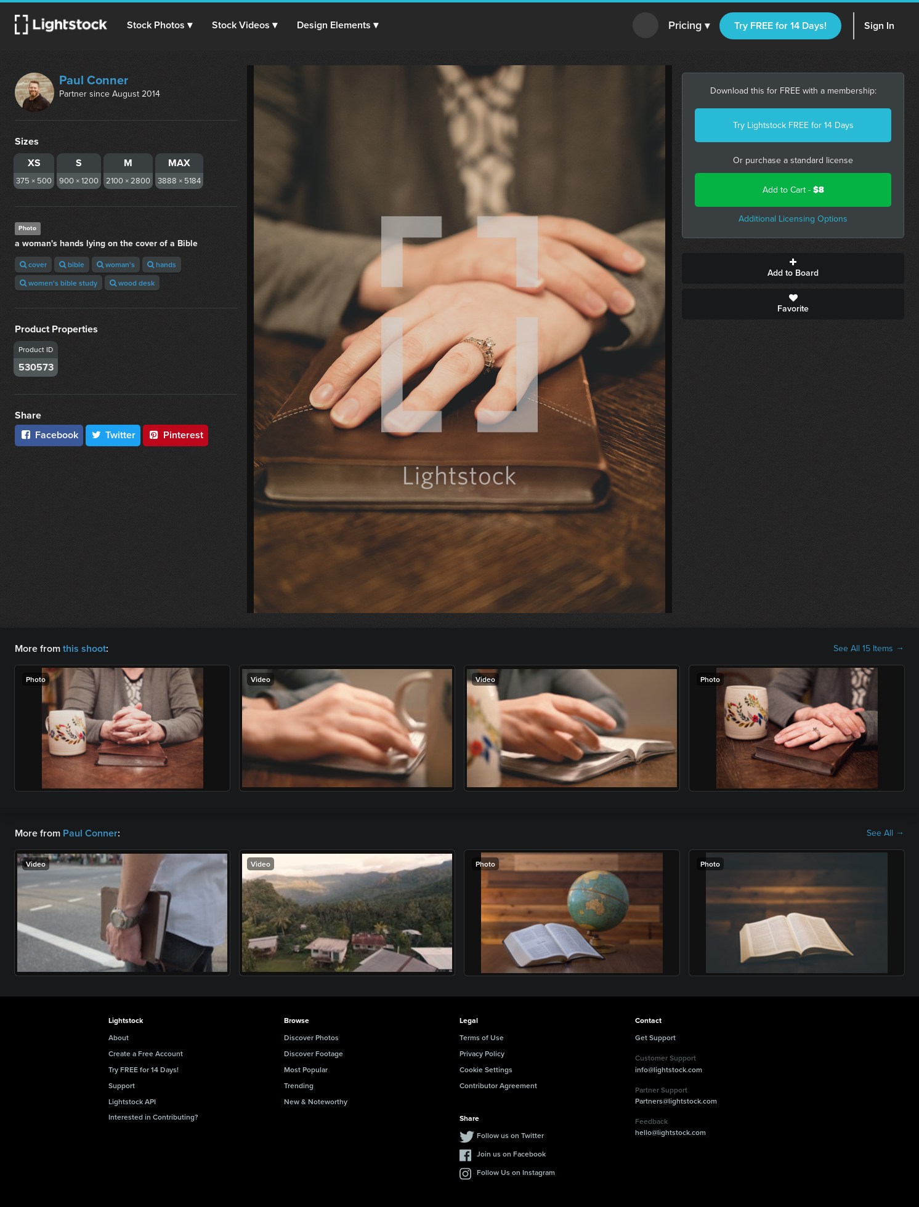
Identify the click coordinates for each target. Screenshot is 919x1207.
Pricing (689, 25)
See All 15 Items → (868, 649)
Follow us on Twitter (510, 1135)
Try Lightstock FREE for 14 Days (793, 125)
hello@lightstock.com (670, 1132)
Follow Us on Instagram (516, 1172)
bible (71, 264)
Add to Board (793, 268)
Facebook (49, 435)
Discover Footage (313, 1053)
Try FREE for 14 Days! (780, 25)
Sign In (879, 25)
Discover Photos (311, 1037)
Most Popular (306, 1069)
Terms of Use (482, 1037)
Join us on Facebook (511, 1154)
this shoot (84, 648)
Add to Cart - (793, 189)
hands (161, 264)
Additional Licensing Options (793, 218)
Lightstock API (132, 1101)
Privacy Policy (482, 1053)
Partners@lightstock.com (676, 1101)
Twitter (113, 435)
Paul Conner (93, 80)
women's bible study (58, 283)
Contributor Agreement (498, 1085)
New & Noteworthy (315, 1101)
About (118, 1037)
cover (33, 264)
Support (121, 1085)
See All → (885, 833)
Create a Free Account (145, 1053)
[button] (159, 25)
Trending (299, 1085)
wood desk (132, 283)
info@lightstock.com (668, 1069)
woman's (116, 264)
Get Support (655, 1037)
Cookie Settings (486, 1069)
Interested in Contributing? (153, 1117)
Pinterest (175, 435)
